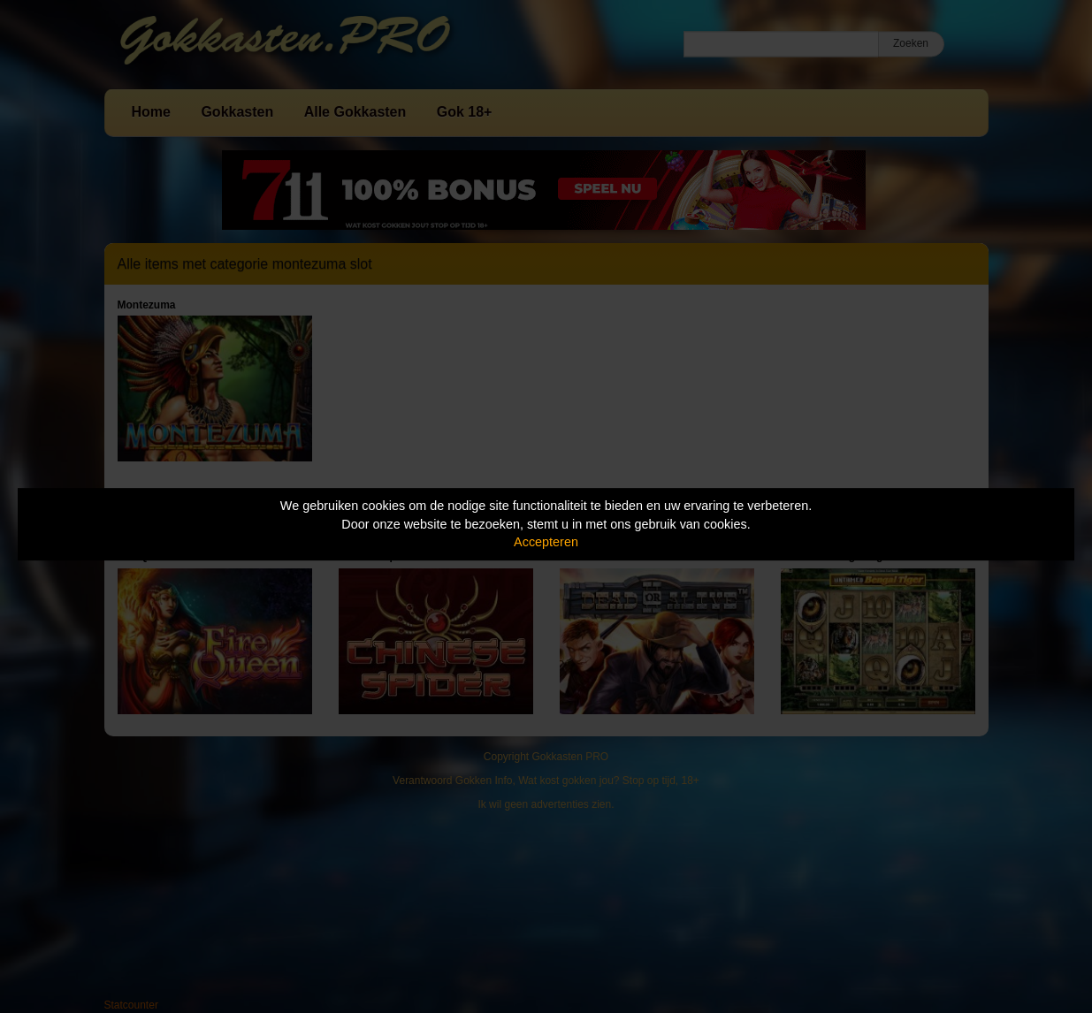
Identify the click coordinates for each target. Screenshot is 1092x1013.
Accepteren (546, 542)
